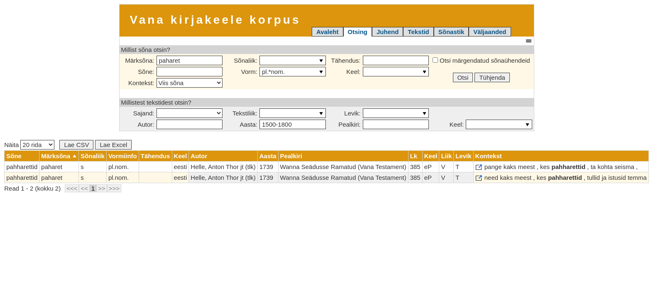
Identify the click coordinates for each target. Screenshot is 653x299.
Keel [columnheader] (180, 155)
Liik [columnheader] (446, 155)
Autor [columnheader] (199, 155)
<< (84, 188)
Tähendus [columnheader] (155, 155)
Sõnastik (451, 31)
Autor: (145, 124)
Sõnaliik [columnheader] (93, 155)
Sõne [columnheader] (14, 155)
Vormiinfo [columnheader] (122, 155)
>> (101, 188)
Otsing (358, 31)
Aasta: (248, 124)
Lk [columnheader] (414, 155)
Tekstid (418, 31)
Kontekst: (141, 82)
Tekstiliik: (244, 113)
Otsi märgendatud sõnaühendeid (481, 60)
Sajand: (143, 113)
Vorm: (249, 71)
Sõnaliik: (245, 60)
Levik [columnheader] (463, 155)
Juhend (388, 31)
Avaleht (327, 31)
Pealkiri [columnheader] (291, 155)
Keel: (353, 71)
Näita (29, 144)
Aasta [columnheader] (267, 155)
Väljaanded (489, 31)
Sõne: (146, 71)
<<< (71, 188)
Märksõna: (139, 60)
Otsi (463, 77)
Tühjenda (492, 77)
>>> (114, 188)
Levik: (352, 113)
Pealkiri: (349, 124)
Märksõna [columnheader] (55, 155)
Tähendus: (346, 60)
